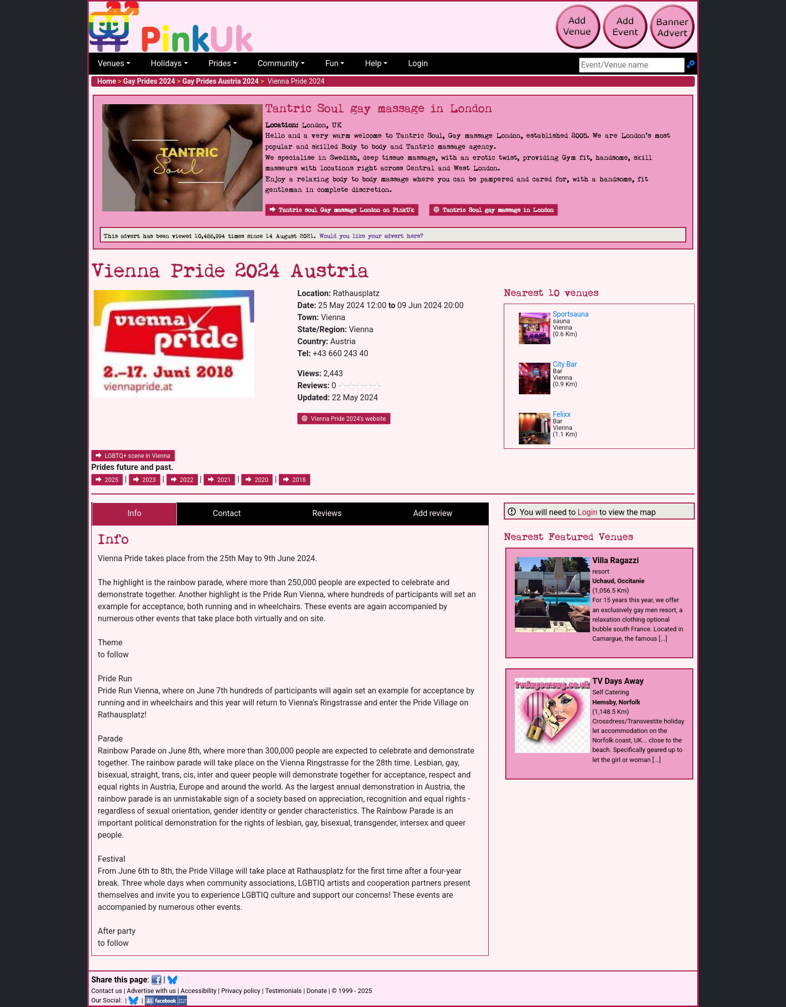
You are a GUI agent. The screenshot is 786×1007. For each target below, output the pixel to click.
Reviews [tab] (327, 513)
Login (418, 63)
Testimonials (283, 990)
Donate (316, 990)
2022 (182, 479)
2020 (257, 479)
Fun (331, 63)
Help (373, 63)
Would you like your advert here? (371, 236)
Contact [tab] (227, 513)
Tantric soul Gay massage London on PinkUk (342, 210)
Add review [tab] (432, 513)
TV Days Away (618, 681)
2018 (294, 479)
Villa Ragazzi (616, 560)
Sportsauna (571, 314)
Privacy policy (240, 990)
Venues (111, 63)
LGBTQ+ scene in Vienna (133, 455)
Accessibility (198, 990)
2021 (219, 479)
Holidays (166, 63)
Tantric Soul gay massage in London (493, 210)
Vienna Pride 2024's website (344, 418)
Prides (220, 63)
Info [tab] (134, 513)
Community (278, 63)
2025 (107, 479)
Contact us (106, 990)
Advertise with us (151, 990)
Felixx (562, 414)
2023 (144, 479)
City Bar (565, 364)
